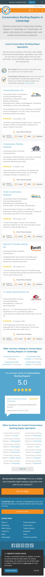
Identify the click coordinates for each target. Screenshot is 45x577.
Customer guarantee (30, 537)
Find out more (30, 83)
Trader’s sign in (39, 6)
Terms (25, 534)
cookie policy (27, 563)
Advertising (5, 525)
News (3, 534)
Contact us (5, 531)
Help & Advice (6, 528)
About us (4, 522)
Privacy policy (28, 525)
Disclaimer (26, 531)
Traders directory (29, 528)
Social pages (5, 537)
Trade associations (29, 522)
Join (32, 2)
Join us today (22, 491)
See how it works (22, 511)
